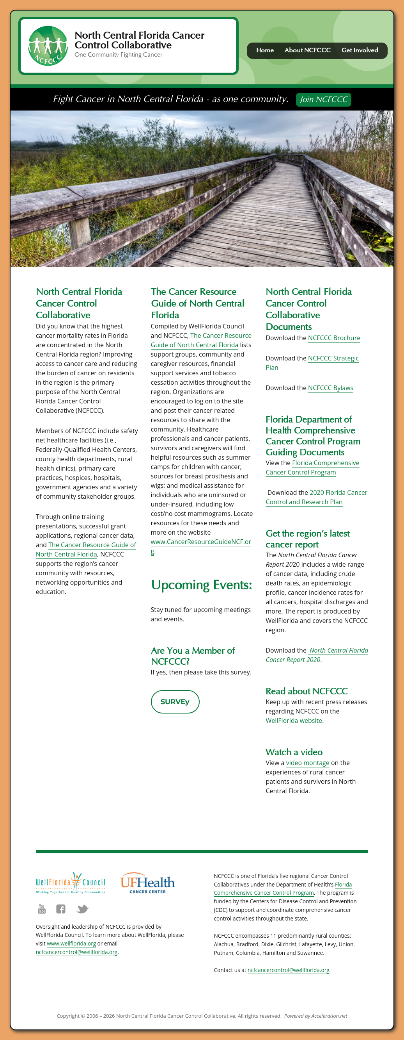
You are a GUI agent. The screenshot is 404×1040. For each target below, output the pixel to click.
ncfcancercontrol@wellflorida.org (77, 952)
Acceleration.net (329, 1015)
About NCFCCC (308, 50)
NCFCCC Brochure (334, 338)
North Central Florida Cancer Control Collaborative (139, 40)
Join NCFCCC (323, 99)
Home (265, 50)
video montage (308, 762)
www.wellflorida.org (71, 943)
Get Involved (360, 50)
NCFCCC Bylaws (330, 388)
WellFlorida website (294, 720)
